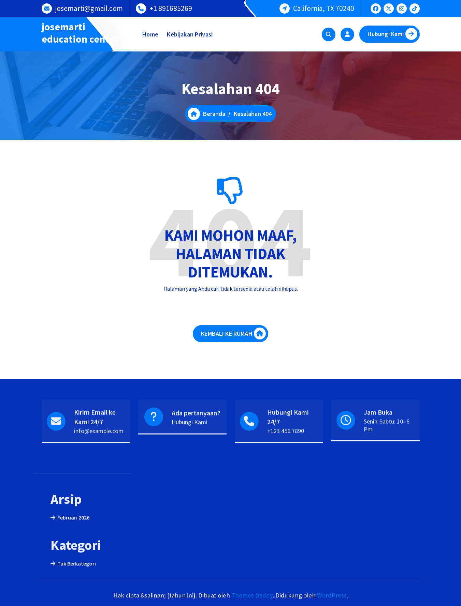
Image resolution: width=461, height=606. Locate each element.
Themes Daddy (252, 595)
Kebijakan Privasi (190, 34)
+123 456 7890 (285, 450)
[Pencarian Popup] (328, 34)
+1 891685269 (170, 7)
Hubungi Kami (392, 34)
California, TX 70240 (323, 7)
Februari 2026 (73, 568)
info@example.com (99, 450)
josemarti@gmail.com (89, 7)
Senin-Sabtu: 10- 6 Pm (386, 445)
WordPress (332, 595)
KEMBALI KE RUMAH (233, 341)
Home (150, 34)
